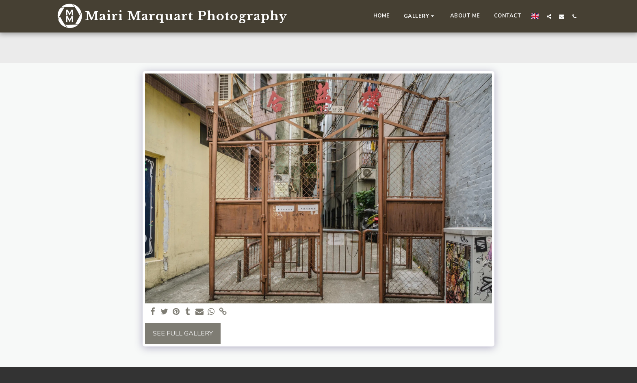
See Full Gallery (183, 333)
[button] (420, 16)
